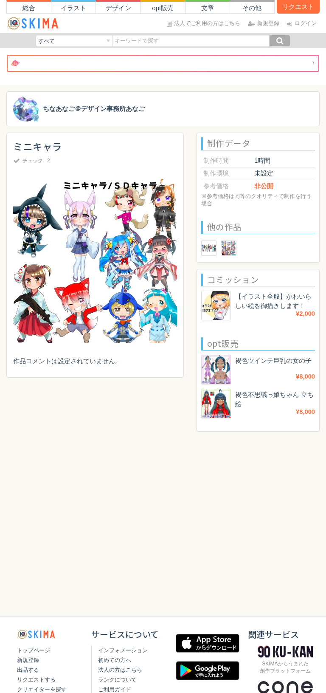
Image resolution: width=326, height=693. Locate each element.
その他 (251, 7)
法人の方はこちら (118, 670)
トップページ (33, 650)
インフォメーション (121, 650)
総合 (28, 7)
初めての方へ (112, 660)
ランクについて (115, 679)
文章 (207, 7)
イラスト (73, 7)
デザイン (118, 7)
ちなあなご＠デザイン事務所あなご (94, 109)
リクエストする (36, 679)
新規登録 (28, 660)
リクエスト (298, 6)
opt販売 (163, 7)
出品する (28, 670)
